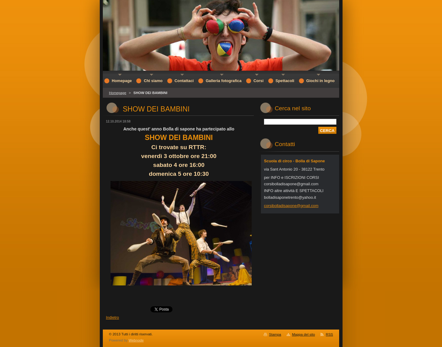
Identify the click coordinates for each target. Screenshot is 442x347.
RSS (329, 334)
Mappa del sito (303, 334)
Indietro (112, 317)
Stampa (275, 334)
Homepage (117, 93)
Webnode (136, 340)
